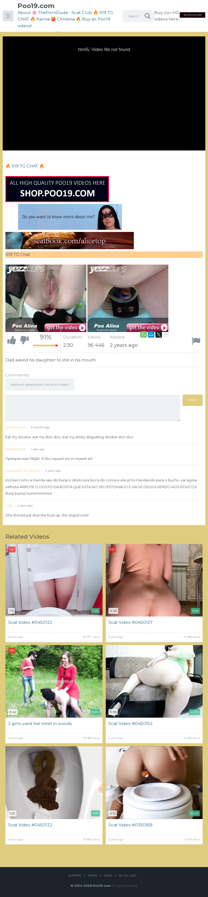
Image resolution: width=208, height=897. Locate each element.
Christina (66, 19)
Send (192, 400)
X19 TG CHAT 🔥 (28, 166)
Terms (92, 875)
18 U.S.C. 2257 (128, 875)
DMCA (108, 875)
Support (74, 875)
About (24, 12)
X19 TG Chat (17, 254)
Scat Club (81, 12)
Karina (43, 19)
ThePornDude (53, 12)
